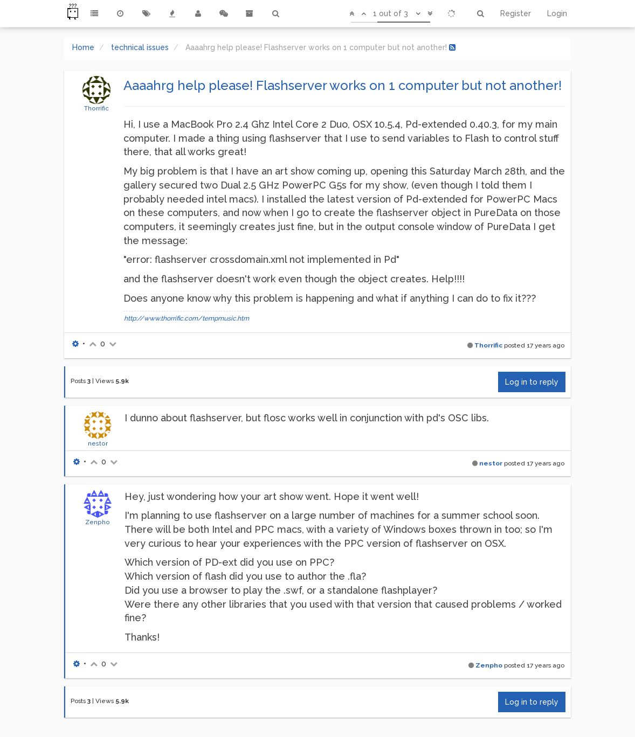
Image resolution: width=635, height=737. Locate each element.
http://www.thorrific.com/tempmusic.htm (186, 318)
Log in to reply (531, 382)
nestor (98, 443)
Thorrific (96, 108)
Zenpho (97, 522)
